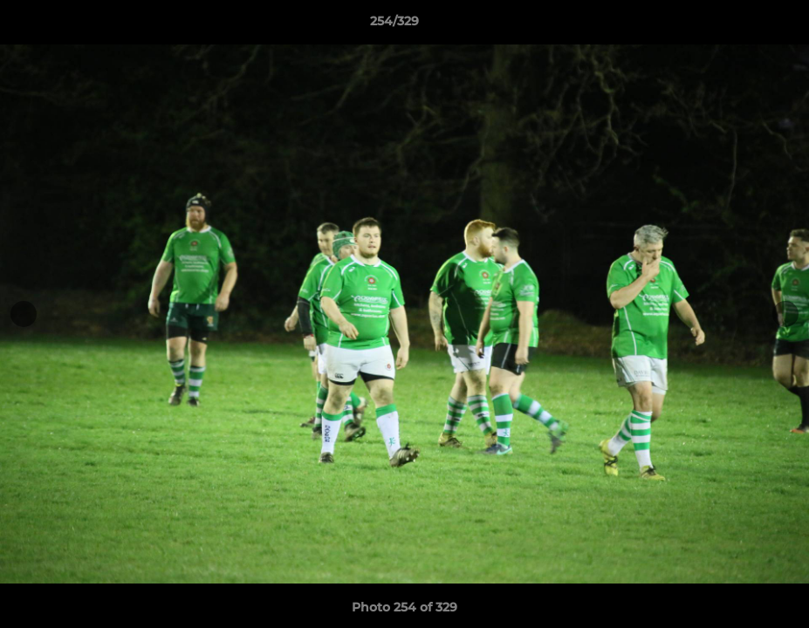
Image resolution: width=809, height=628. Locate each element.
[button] (735, 25)
